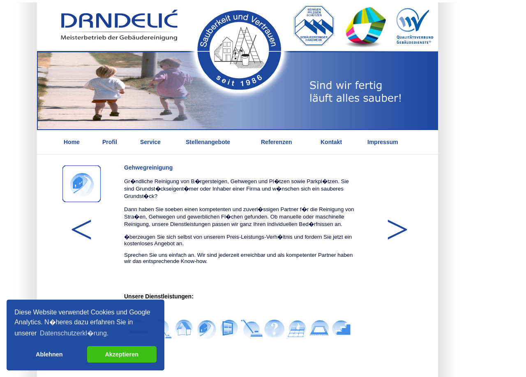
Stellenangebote (208, 142)
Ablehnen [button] (49, 354)
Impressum (382, 142)
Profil (109, 142)
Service (150, 142)
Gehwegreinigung (148, 167)
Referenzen (276, 142)
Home (72, 142)
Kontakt (331, 142)
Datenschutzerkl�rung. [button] (74, 333)
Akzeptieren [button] (121, 354)
